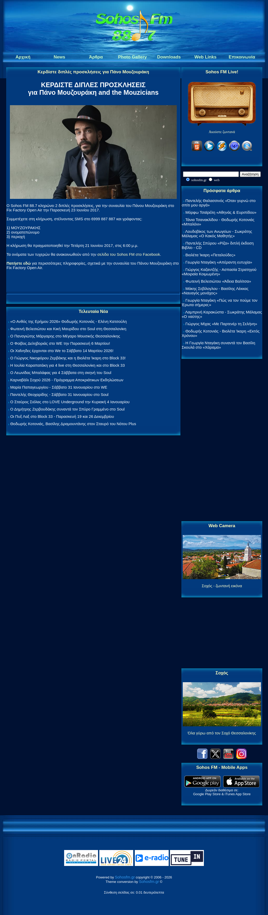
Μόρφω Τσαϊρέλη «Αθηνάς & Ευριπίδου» (220, 212)
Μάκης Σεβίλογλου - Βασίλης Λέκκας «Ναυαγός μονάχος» (215, 290)
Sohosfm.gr (125, 877)
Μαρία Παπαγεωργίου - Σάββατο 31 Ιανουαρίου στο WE (58, 387)
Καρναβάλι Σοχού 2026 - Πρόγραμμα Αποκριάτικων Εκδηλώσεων (66, 380)
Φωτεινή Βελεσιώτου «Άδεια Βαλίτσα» (218, 281)
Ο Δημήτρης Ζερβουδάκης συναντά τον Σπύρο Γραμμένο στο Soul (67, 409)
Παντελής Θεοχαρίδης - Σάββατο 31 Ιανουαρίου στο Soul (59, 394)
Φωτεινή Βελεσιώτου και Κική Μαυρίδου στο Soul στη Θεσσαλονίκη (68, 328)
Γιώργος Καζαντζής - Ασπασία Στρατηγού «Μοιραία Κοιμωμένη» (219, 271)
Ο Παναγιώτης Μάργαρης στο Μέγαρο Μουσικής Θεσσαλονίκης (65, 336)
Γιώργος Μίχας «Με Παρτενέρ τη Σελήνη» (221, 324)
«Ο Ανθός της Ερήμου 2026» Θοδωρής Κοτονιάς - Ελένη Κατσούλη (68, 321)
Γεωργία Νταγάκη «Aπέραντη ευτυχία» (218, 262)
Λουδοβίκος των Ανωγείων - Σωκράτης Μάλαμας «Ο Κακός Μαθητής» (217, 233)
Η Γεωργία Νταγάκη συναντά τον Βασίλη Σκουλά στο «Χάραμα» (218, 345)
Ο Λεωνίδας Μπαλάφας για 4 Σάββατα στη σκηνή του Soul (60, 372)
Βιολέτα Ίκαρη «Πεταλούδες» (210, 255)
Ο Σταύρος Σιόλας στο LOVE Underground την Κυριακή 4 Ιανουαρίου (70, 402)
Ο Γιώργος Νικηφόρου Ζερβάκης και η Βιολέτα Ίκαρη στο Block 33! (68, 358)
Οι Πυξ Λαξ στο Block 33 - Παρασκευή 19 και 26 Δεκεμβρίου (62, 416)
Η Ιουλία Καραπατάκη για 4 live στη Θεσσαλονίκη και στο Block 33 (67, 365)
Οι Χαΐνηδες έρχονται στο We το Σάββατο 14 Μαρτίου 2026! (61, 350)
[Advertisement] (222, 440)
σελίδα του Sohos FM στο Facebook (128, 254)
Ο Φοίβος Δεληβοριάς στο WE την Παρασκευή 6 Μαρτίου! (60, 343)
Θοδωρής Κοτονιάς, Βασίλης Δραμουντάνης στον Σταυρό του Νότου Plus (73, 423)
